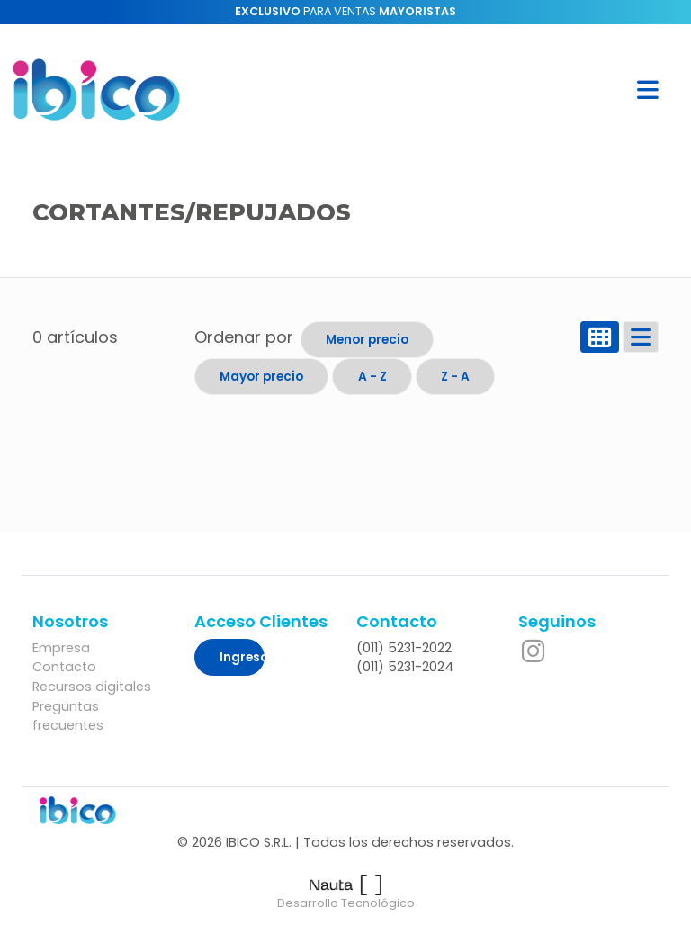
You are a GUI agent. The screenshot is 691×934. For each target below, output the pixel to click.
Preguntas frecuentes (67, 716)
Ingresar (242, 657)
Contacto (64, 667)
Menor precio (367, 339)
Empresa (61, 648)
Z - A (455, 376)
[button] (648, 89)
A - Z (372, 376)
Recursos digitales (91, 687)
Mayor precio (261, 376)
